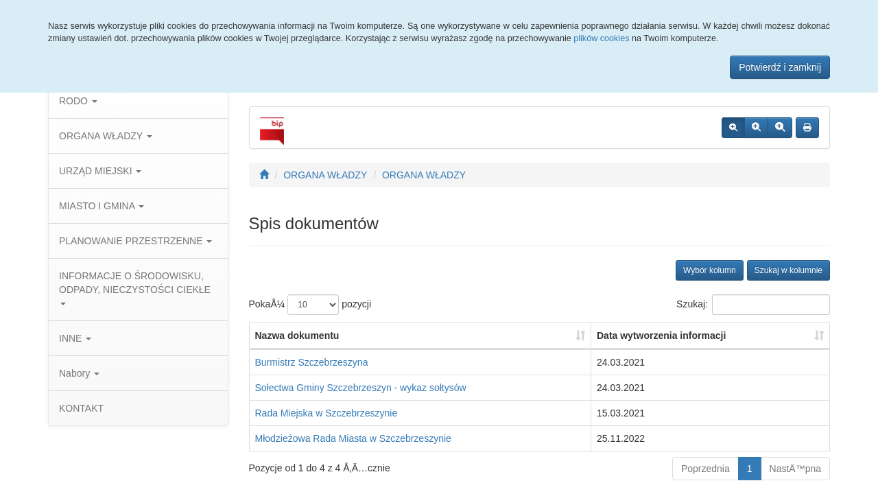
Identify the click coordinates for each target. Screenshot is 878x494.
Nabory (79, 373)
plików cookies (601, 38)
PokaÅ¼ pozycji (310, 304)
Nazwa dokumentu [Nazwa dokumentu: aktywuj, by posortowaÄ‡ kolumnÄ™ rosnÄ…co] (297, 335)
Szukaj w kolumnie (788, 270)
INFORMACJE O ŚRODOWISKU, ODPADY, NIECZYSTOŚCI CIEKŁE (135, 287)
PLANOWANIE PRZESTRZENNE (135, 240)
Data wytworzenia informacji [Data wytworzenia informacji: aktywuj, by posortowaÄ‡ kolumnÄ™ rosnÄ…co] (661, 335)
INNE (75, 338)
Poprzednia (705, 468)
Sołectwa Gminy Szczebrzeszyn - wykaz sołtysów (360, 387)
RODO (78, 100)
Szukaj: (753, 304)
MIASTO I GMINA (101, 205)
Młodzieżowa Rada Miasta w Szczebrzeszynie (353, 438)
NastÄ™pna (795, 468)
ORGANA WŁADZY (105, 135)
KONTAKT (81, 408)
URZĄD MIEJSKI (100, 170)
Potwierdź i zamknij (780, 67)
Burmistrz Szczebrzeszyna (311, 362)
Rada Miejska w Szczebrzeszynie (326, 413)
